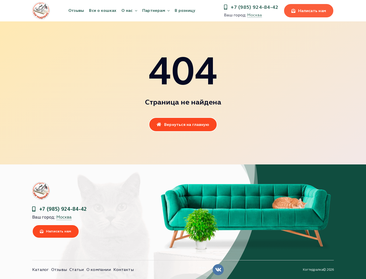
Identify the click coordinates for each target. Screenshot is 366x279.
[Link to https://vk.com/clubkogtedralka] (218, 269)
